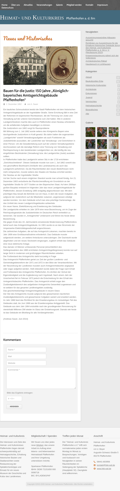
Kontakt (89, 4)
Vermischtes (103, 102)
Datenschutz (8, 7)
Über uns (15, 4)
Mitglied (39, 445)
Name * (11, 349)
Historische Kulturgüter (103, 85)
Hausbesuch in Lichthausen (98, 64)
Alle (103, 114)
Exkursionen (103, 93)
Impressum (102, 4)
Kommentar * (14, 370)
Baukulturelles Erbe (103, 81)
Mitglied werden (74, 4)
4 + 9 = (11, 398)
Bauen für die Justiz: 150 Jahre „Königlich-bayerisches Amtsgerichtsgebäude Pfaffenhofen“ (36, 95)
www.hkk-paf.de (104, 468)
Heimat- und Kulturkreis (32, 17)
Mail (10, 356)
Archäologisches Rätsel (96, 61)
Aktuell (103, 77)
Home (4, 4)
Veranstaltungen (44, 4)
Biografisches (103, 110)
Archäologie (103, 89)
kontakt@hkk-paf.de (106, 465)
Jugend (103, 98)
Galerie (59, 4)
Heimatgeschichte (103, 106)
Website (11, 363)
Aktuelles (28, 4)
